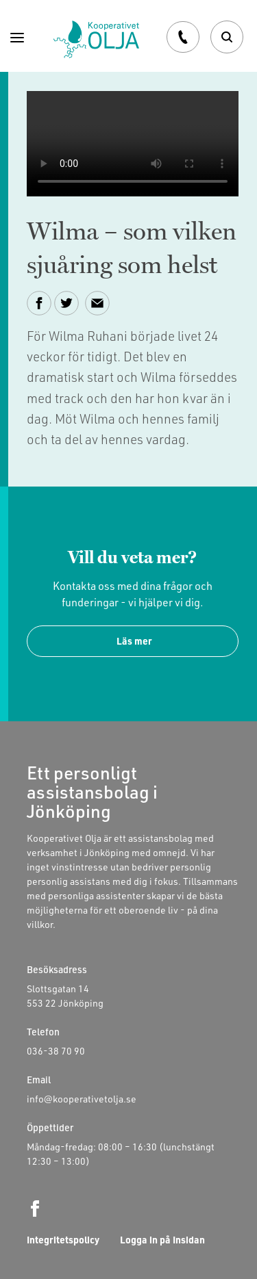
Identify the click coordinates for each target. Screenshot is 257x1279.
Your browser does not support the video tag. (132, 143)
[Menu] (17, 36)
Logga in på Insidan (162, 1239)
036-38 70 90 (56, 1050)
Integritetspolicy (63, 1239)
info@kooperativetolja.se (81, 1098)
